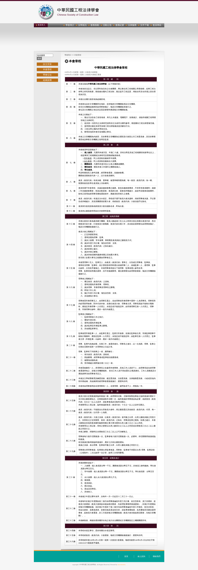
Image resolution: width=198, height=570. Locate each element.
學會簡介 (68, 55)
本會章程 (77, 55)
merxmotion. (122, 564)
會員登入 (41, 25)
